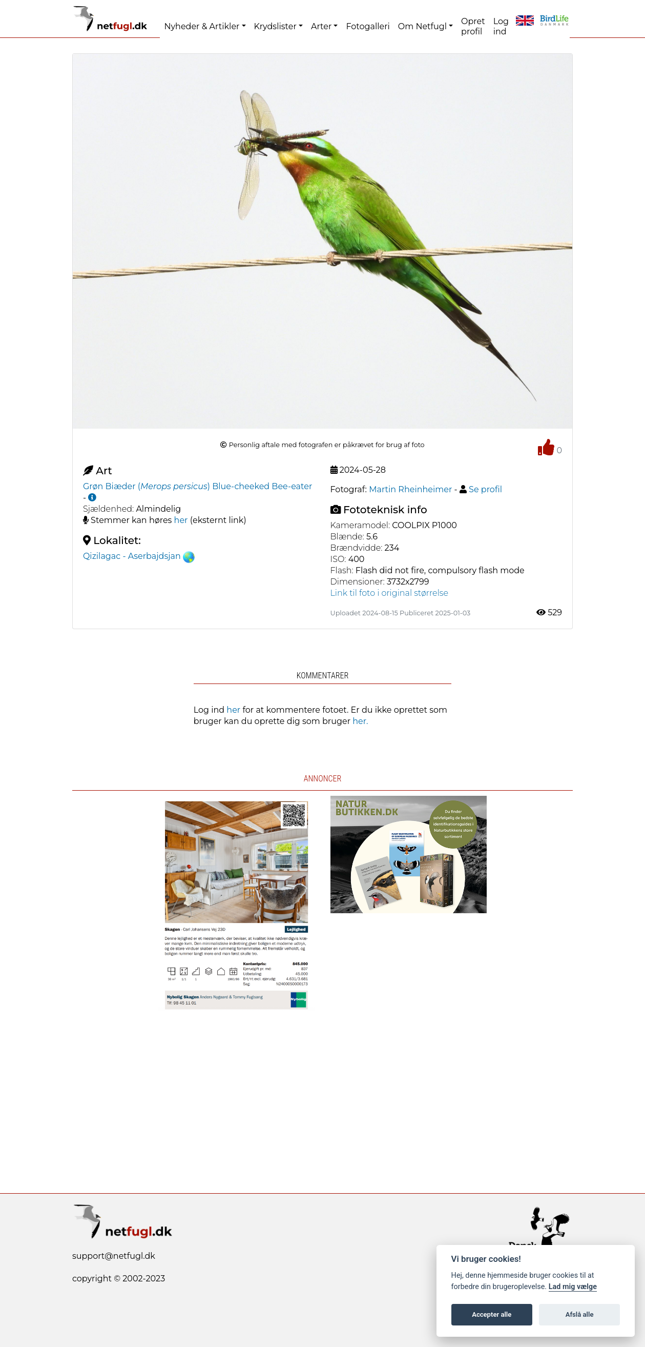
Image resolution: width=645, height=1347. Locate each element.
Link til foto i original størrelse (389, 593)
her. (360, 721)
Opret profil (473, 26)
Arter (321, 26)
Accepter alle (491, 1314)
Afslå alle (580, 1314)
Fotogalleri (367, 26)
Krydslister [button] (275, 26)
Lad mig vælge (573, 1286)
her (181, 520)
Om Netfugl (422, 26)
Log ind (501, 26)
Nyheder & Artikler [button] (201, 26)
